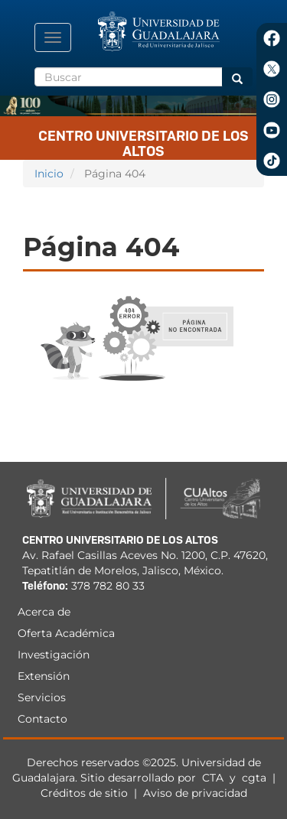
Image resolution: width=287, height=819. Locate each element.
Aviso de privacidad (195, 793)
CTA (214, 778)
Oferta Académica (66, 633)
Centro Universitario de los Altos (143, 140)
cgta (254, 778)
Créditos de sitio (84, 793)
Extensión (44, 676)
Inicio (49, 173)
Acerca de (44, 612)
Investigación (54, 654)
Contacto (42, 719)
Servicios (42, 697)
